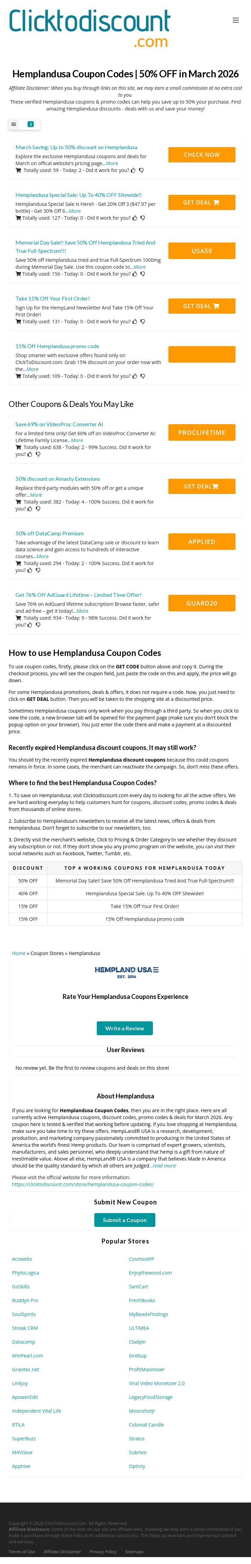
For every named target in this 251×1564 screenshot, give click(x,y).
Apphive (21, 1466)
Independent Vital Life (36, 1411)
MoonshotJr (142, 1411)
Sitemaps (134, 1552)
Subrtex (138, 1452)
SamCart (138, 1286)
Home (19, 953)
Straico (137, 1438)
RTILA (18, 1424)
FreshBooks (142, 1300)
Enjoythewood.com (150, 1272)
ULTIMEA (139, 1328)
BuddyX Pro (25, 1300)
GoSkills (21, 1286)
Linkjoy (20, 1383)
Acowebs (22, 1259)
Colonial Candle (146, 1424)
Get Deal (201, 202)
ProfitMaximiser (147, 1369)
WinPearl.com (27, 1355)
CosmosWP (141, 1259)
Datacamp (23, 1341)
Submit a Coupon (125, 1220)
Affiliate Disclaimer (62, 1552)
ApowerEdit (25, 1397)
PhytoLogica (25, 1272)
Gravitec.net (25, 1369)
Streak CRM (25, 1328)
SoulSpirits (24, 1314)
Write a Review (124, 1028)
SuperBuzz (24, 1438)
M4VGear (22, 1452)
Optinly (137, 1466)
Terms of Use (22, 1552)
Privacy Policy (103, 1552)
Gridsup (138, 1355)
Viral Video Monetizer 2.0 (157, 1383)
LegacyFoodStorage (151, 1397)
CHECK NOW (202, 155)
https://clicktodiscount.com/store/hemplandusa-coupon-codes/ (83, 1184)
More (112, 163)
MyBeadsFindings (148, 1314)
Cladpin (137, 1341)
